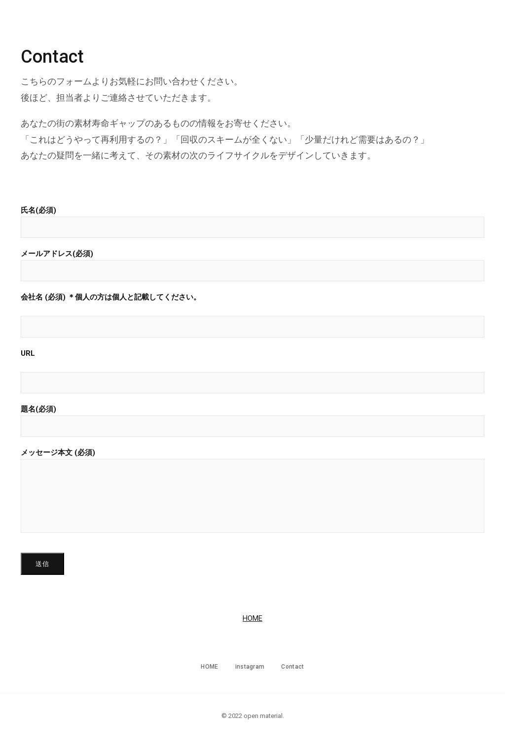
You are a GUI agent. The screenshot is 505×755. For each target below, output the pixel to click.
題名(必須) (252, 421)
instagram (429, 27)
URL (252, 371)
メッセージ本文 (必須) (252, 490)
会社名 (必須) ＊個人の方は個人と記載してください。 (252, 315)
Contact (483, 27)
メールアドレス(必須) (252, 265)
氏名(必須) (252, 222)
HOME (380, 27)
